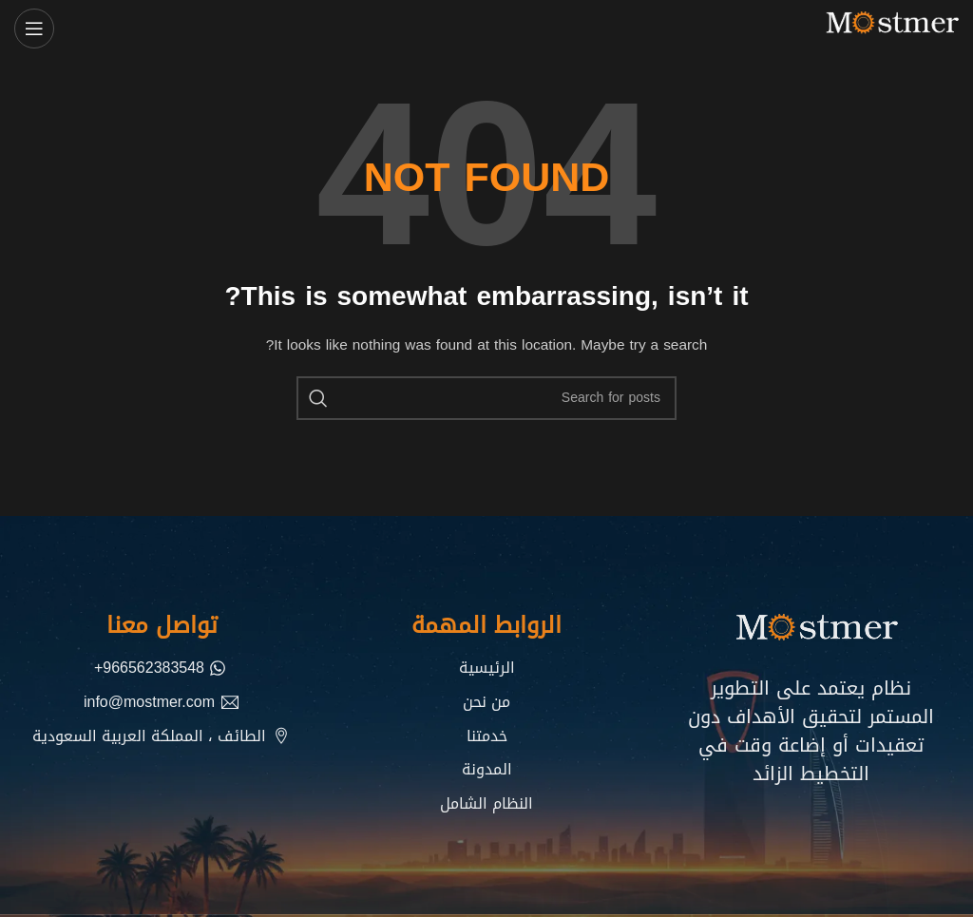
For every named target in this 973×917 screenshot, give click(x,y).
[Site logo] (887, 30)
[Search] (486, 398)
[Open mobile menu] (34, 29)
